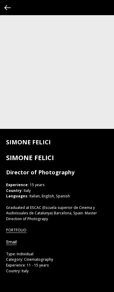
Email (11, 242)
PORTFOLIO (16, 230)
